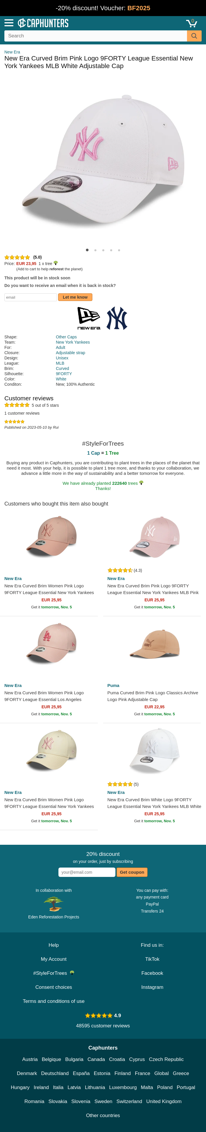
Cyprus (137, 1059)
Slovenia (80, 1101)
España (81, 1073)
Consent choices (53, 987)
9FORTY (64, 373)
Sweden (103, 1101)
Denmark (27, 1073)
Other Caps (66, 337)
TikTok (152, 959)
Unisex (62, 358)
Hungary (20, 1087)
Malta (147, 1087)
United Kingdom (163, 1101)
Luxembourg (123, 1087)
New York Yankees (73, 342)
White (61, 379)
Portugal (186, 1087)
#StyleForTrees (53, 973)
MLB (60, 363)
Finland (123, 1073)
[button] (87, 250)
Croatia (117, 1059)
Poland (165, 1087)
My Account (54, 959)
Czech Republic (166, 1059)
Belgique (51, 1059)
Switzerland (129, 1101)
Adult (60, 347)
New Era (12, 52)
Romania (34, 1101)
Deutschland (55, 1073)
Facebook (152, 973)
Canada (96, 1059)
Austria (30, 1059)
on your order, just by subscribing (103, 857)
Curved (62, 368)
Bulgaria (74, 1059)
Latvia (74, 1087)
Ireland (41, 1087)
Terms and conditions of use (54, 1001)
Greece (181, 1073)
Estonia (102, 1073)
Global (161, 1073)
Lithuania (95, 1087)
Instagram (152, 987)
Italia (58, 1087)
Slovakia (58, 1101)
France (142, 1073)
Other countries (103, 1115)
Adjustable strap (70, 352)
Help (54, 945)
